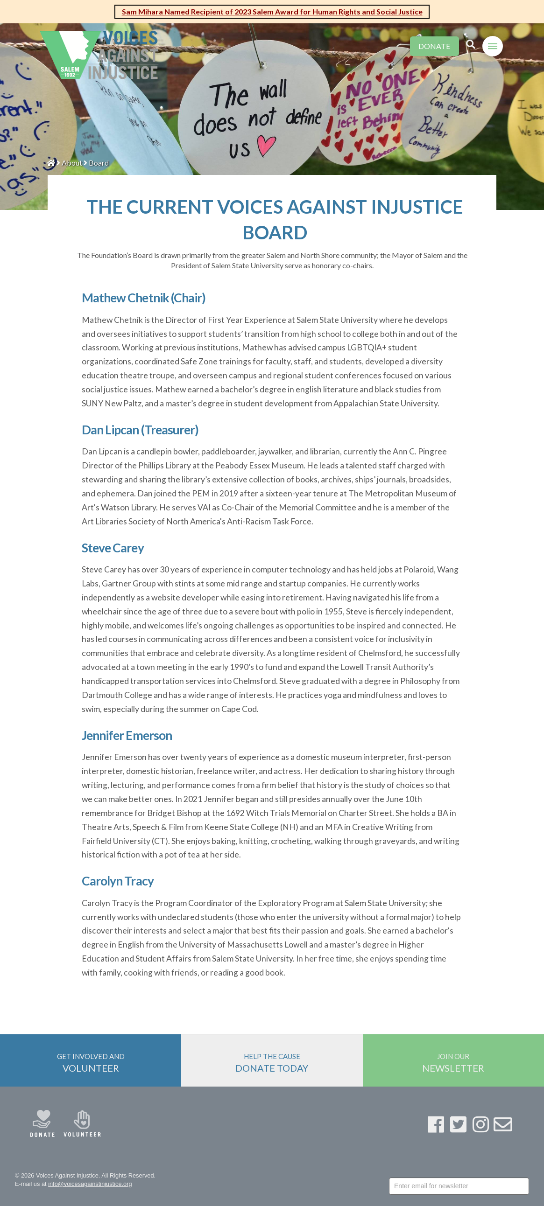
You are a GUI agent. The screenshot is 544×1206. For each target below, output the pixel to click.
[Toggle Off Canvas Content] (492, 46)
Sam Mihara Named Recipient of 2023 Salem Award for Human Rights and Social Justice (272, 11)
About (72, 162)
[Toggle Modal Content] (470, 45)
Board (99, 162)
